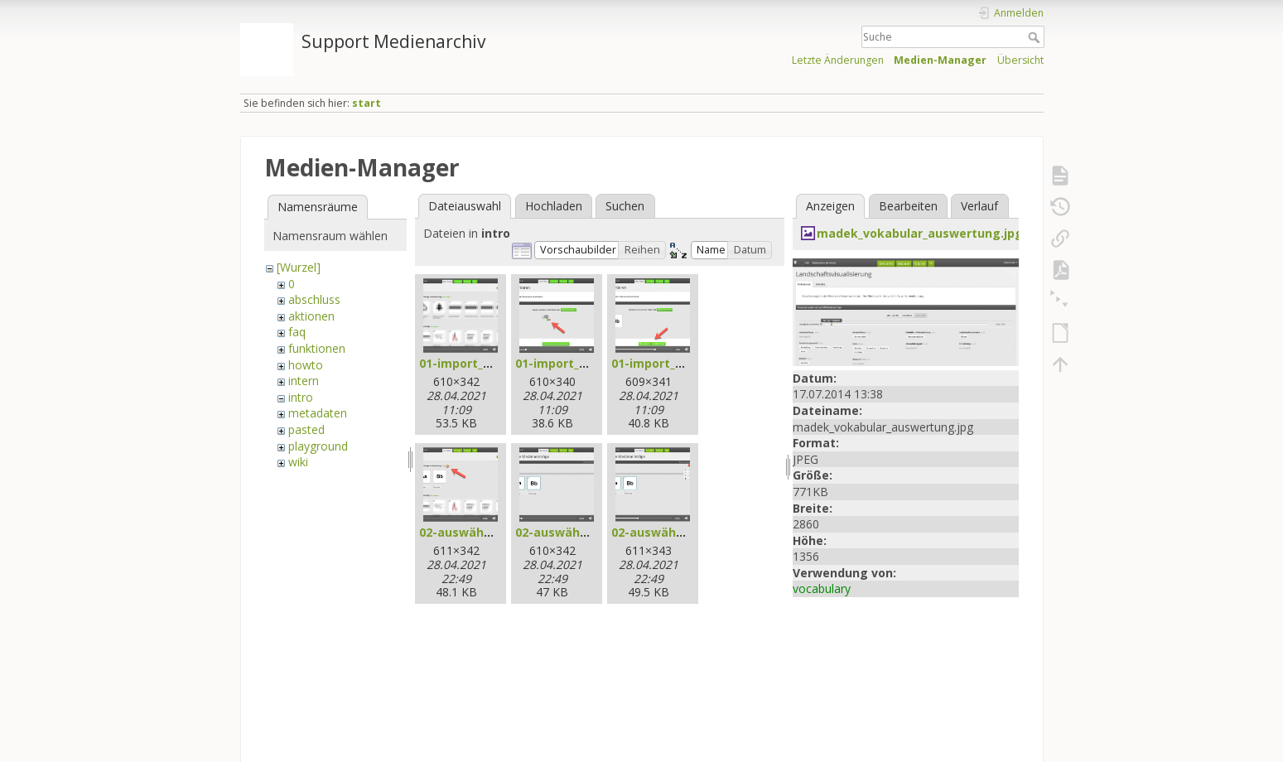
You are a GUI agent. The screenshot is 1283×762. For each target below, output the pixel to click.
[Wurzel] (299, 267)
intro (300, 397)
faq (297, 332)
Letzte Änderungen (838, 60)
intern (303, 380)
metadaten (317, 413)
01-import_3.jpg (657, 363)
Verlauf (979, 206)
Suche (1036, 37)
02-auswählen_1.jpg (477, 532)
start (366, 103)
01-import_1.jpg (465, 363)
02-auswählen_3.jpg (669, 532)
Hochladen (553, 206)
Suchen (624, 206)
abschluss (314, 299)
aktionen (311, 316)
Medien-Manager (940, 60)
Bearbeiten (908, 206)
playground (318, 446)
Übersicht (1020, 60)
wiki (298, 462)
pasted (306, 429)
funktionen (316, 348)
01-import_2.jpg (561, 363)
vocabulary (822, 588)
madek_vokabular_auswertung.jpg (920, 233)
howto (305, 365)
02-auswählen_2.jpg (573, 532)
